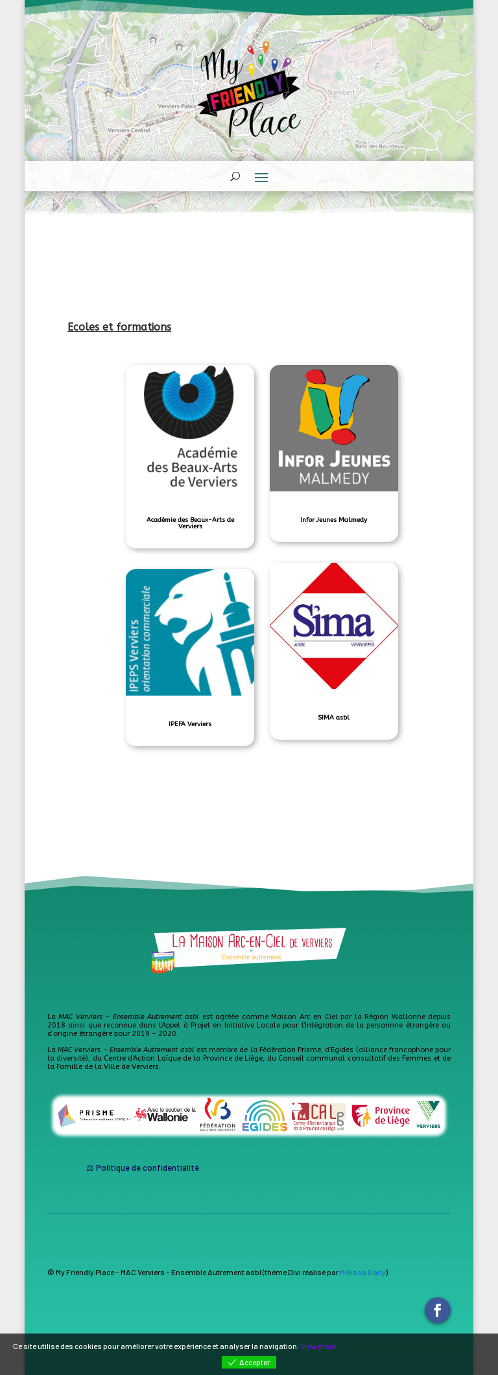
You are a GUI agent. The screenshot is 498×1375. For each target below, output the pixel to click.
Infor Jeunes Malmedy (333, 520)
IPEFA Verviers (190, 724)
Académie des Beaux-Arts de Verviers (190, 523)
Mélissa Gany (363, 1271)
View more (318, 1345)
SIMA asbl (334, 718)
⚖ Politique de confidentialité (142, 1167)
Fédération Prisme (290, 1050)
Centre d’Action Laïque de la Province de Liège (183, 1058)
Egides (342, 1050)
